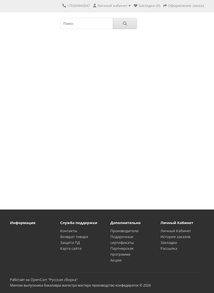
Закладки (168, 242)
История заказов (175, 236)
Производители (124, 230)
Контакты (68, 230)
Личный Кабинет (175, 230)
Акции (115, 260)
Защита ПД (70, 242)
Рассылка (168, 248)
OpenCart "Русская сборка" (54, 279)
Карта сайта (70, 248)
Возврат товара (74, 236)
